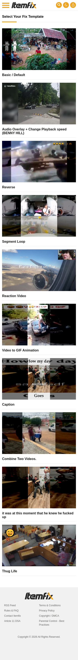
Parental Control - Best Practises (51, 623)
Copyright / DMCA (49, 615)
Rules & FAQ (11, 610)
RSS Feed (10, 605)
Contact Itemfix (12, 615)
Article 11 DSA (12, 621)
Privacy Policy (47, 610)
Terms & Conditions (50, 605)
